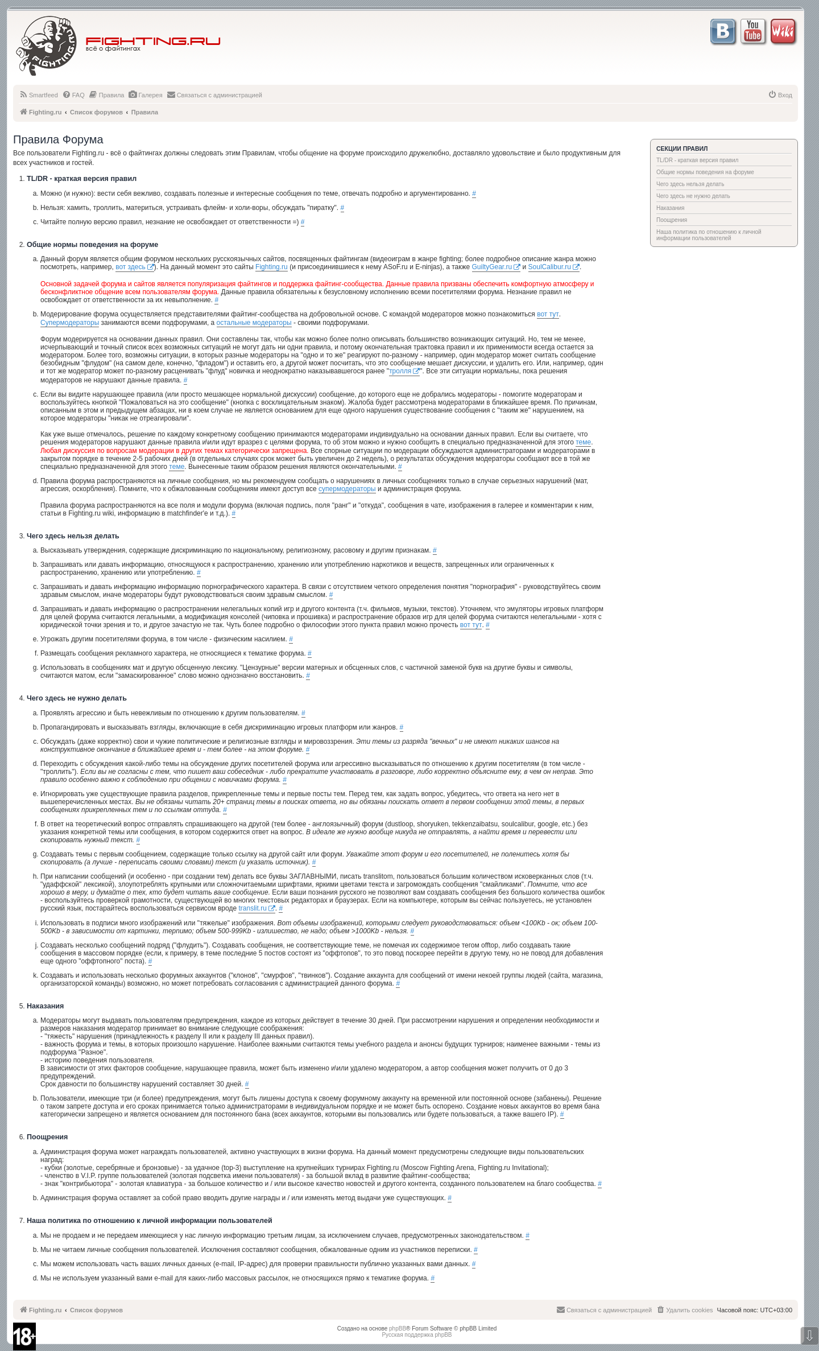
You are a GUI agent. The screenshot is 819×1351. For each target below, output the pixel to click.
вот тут (548, 314)
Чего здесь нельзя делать (690, 184)
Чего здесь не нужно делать (693, 196)
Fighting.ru (271, 267)
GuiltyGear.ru (492, 267)
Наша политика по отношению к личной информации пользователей (709, 235)
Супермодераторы (69, 323)
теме (583, 442)
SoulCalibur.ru (549, 267)
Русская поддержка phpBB (417, 1335)
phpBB (397, 1328)
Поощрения (671, 220)
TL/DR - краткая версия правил (697, 160)
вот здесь (130, 267)
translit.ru (252, 908)
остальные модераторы (254, 323)
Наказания (670, 208)
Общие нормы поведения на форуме (705, 172)
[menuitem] (38, 95)
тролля (400, 371)
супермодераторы (347, 489)
